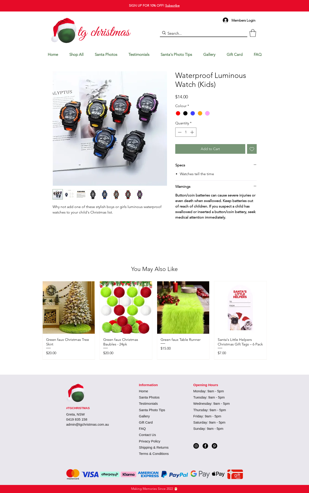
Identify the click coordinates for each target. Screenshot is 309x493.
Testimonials (148, 403)
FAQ (142, 428)
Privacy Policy (149, 441)
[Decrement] (179, 132)
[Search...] (202, 33)
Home (143, 391)
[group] (154, 320)
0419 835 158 (76, 419)
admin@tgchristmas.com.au (87, 424)
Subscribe (172, 5)
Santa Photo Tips (152, 410)
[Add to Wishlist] (252, 149)
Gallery (144, 416)
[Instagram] (196, 446)
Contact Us (147, 435)
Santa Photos (149, 397)
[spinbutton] (185, 132)
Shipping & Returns (154, 447)
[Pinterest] (214, 446)
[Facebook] (205, 446)
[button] (253, 33)
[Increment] (192, 132)
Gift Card (146, 422)
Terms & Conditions (154, 454)
